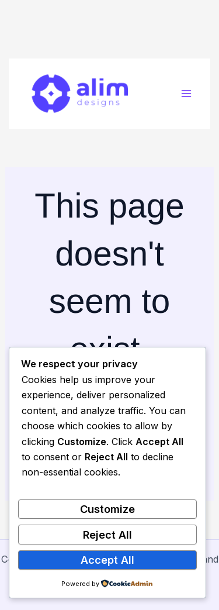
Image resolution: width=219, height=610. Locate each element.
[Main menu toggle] (186, 93)
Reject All (107, 534)
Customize (107, 508)
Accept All (107, 559)
